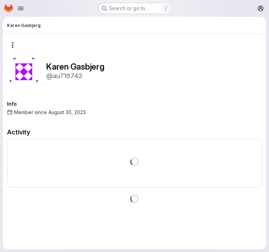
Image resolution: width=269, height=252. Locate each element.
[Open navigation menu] (20, 8)
